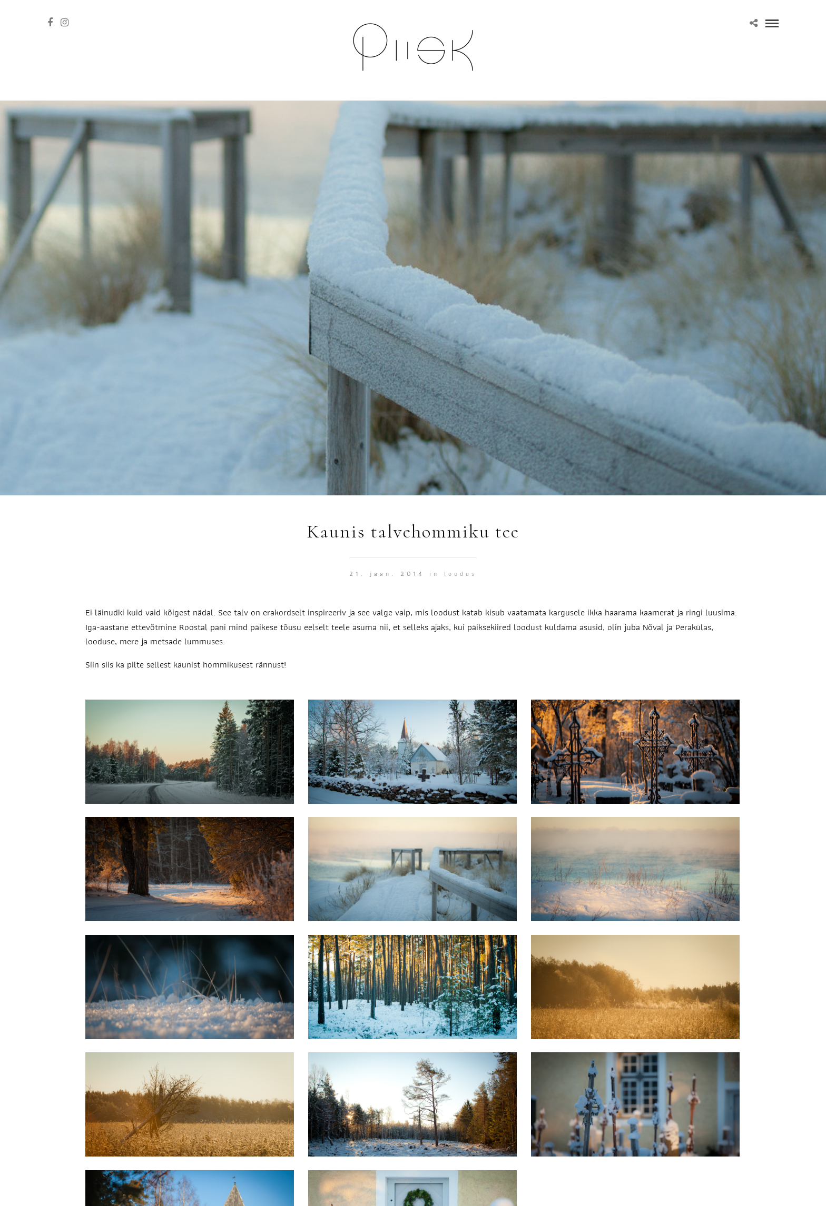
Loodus (460, 574)
